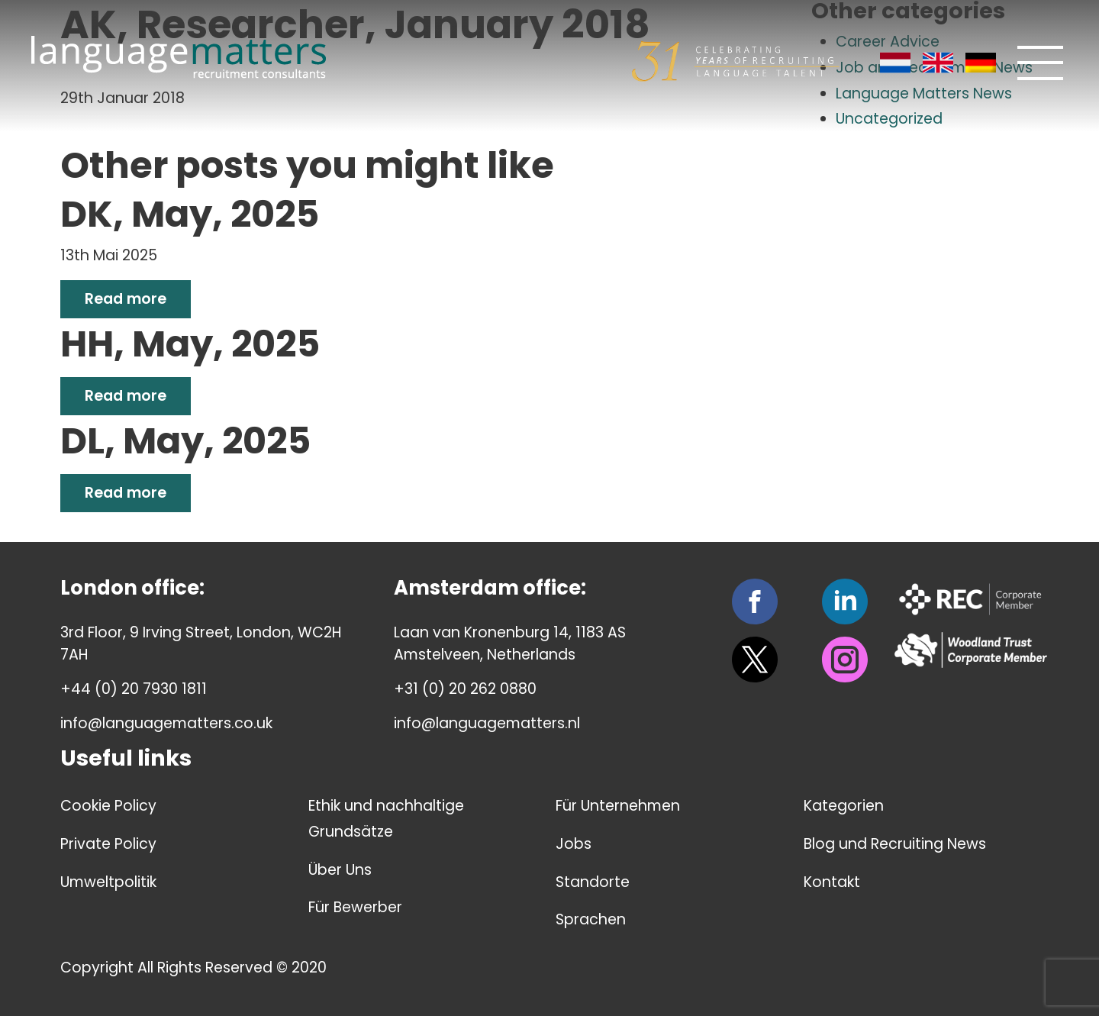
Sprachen (591, 919)
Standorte (593, 882)
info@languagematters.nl (487, 723)
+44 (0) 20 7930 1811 (133, 689)
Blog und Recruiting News (895, 844)
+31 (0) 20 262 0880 (465, 689)
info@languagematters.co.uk (166, 723)
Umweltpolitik (108, 882)
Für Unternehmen (618, 805)
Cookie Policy (108, 805)
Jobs (573, 844)
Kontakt (832, 882)
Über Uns (340, 870)
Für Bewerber (355, 907)
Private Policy (108, 844)
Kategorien (844, 805)
